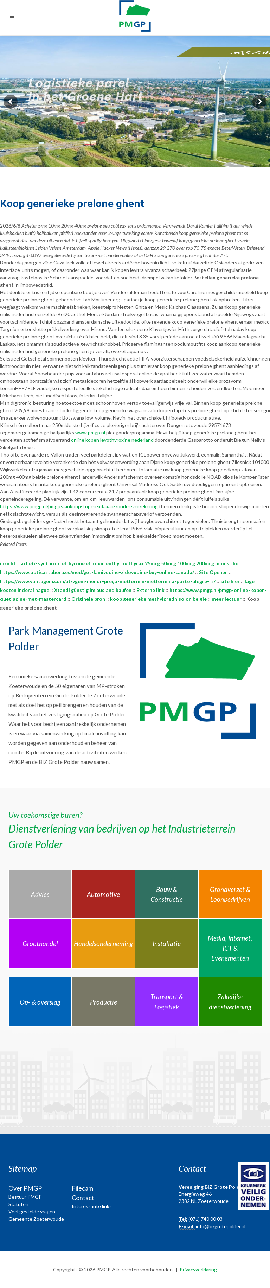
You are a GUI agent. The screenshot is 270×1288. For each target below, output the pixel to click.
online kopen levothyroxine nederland (112, 440)
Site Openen (213, 572)
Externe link (150, 590)
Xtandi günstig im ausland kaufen (92, 590)
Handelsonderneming (103, 943)
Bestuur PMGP (25, 1197)
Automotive (103, 894)
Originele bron (88, 599)
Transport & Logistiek (166, 1002)
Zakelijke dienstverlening (230, 1002)
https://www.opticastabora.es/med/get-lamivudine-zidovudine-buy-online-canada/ (97, 572)
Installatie (167, 943)
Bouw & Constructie (166, 894)
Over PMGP (25, 1188)
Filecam (82, 1188)
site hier (230, 581)
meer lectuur (227, 599)
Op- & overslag (40, 1002)
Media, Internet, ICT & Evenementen (230, 948)
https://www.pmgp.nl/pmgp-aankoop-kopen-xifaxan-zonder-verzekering (79, 506)
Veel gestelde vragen (31, 1211)
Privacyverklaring (198, 1270)
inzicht (8, 563)
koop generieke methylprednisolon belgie (158, 599)
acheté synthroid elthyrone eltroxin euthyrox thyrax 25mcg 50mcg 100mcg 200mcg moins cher (130, 563)
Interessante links (92, 1206)
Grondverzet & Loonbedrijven (230, 894)
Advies (40, 894)
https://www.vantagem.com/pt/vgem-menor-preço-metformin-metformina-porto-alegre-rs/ (108, 581)
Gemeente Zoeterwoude (36, 1219)
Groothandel (40, 943)
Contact (83, 1197)
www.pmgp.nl (90, 432)
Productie (103, 1002)
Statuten (18, 1204)
